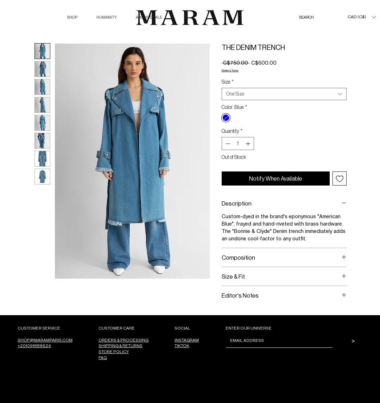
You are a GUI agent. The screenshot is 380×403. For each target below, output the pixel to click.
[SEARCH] (313, 17)
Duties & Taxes (230, 70)
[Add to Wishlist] (339, 178)
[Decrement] (227, 143)
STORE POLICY (114, 351)
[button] (72, 17)
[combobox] (284, 94)
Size (228, 82)
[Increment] (248, 143)
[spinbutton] (238, 143)
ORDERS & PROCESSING (123, 340)
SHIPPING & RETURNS (120, 345)
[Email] (277, 340)
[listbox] (361, 17)
